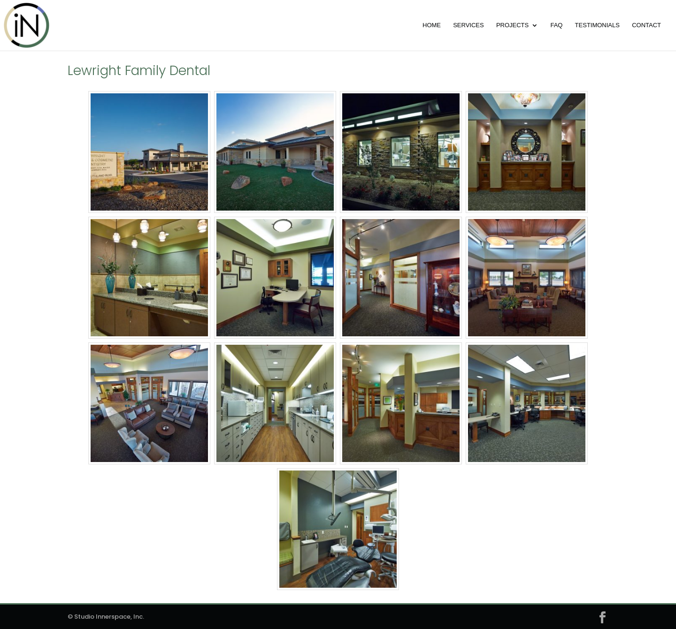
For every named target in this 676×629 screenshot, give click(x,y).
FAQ (556, 25)
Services (468, 25)
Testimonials (597, 25)
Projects (512, 25)
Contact (646, 25)
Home (431, 25)
